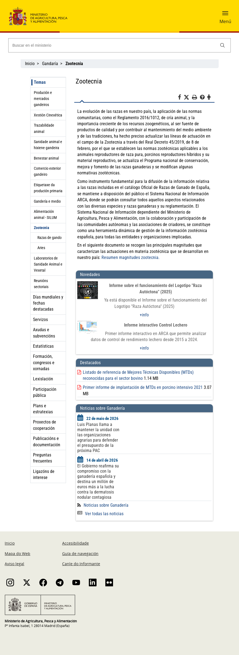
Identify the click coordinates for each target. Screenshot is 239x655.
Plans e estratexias (43, 408)
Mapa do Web (17, 553)
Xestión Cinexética (48, 115)
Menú (225, 21)
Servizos (40, 319)
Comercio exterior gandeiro (47, 171)
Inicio (30, 63)
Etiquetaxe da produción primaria (48, 188)
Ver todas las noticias (100, 513)
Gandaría (50, 63)
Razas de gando (49, 237)
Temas (40, 82)
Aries (41, 248)
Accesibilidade (75, 543)
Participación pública (44, 392)
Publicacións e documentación (46, 441)
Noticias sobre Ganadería (106, 505)
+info (144, 314)
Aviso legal (14, 563)
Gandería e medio (47, 201)
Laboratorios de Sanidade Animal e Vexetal (48, 264)
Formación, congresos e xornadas (43, 362)
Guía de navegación (80, 553)
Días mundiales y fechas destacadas (48, 303)
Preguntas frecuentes (42, 458)
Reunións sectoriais (41, 283)
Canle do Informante (81, 563)
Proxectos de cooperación (44, 425)
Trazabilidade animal (44, 128)
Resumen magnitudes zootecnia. (131, 257)
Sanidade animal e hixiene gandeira (48, 145)
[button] (225, 15)
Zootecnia (41, 227)
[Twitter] (188, 97)
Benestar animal (46, 158)
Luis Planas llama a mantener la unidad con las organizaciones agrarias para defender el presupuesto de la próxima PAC (98, 437)
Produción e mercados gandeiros (43, 98)
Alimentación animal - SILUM (45, 214)
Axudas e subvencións (44, 332)
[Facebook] (181, 98)
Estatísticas (43, 346)
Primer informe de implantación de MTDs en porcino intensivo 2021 (143, 387)
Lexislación (43, 378)
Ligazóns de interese (43, 474)
